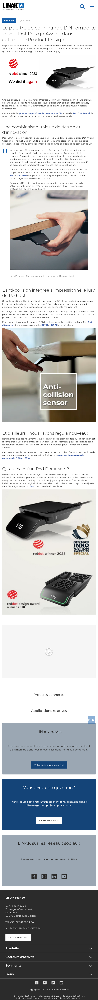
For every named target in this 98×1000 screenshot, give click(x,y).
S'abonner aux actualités (49, 765)
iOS (11, 175)
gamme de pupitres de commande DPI (40, 113)
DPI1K (44, 325)
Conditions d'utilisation (72, 996)
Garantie (47, 998)
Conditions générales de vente (67, 998)
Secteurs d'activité (20, 957)
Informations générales (49, 996)
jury (32, 486)
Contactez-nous (49, 820)
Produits (12, 948)
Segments (13, 965)
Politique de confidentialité (28, 998)
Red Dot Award (81, 113)
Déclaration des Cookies (24, 996)
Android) (22, 175)
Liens (9, 974)
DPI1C (54, 325)
